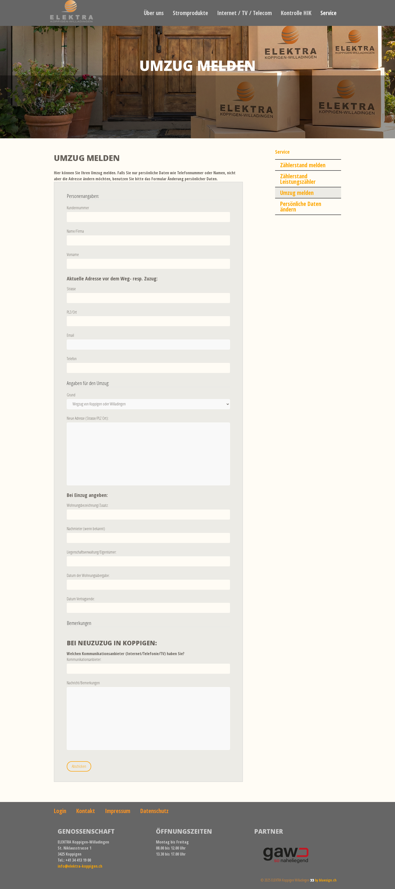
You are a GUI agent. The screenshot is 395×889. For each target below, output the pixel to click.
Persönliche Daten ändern (300, 206)
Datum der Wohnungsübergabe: (88, 575)
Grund (71, 395)
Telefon (72, 358)
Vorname (73, 254)
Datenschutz (154, 810)
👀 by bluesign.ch (323, 880)
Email (70, 335)
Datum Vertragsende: (81, 599)
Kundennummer (78, 207)
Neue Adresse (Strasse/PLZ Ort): (88, 418)
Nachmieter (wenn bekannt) (86, 528)
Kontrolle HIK (296, 13)
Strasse (71, 288)
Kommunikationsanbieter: (84, 659)
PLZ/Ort (72, 312)
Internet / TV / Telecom (244, 13)
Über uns (154, 13)
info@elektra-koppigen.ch (80, 866)
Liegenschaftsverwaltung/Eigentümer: (91, 552)
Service (328, 13)
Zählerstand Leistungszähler (298, 179)
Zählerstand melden (302, 165)
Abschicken (79, 766)
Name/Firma (75, 231)
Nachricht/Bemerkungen (83, 683)
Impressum (117, 810)
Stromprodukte (190, 13)
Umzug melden (297, 193)
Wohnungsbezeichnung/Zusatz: (87, 505)
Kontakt (85, 810)
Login (60, 810)
